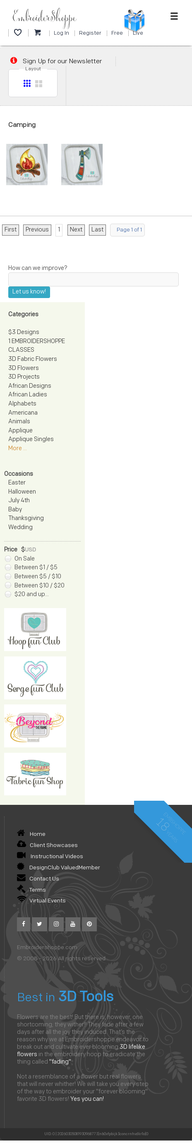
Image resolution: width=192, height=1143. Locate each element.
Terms (31, 890)
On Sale (20, 559)
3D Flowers (23, 368)
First (11, 230)
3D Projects (24, 377)
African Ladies (27, 395)
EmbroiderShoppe (44, 18)
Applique (20, 431)
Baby (15, 510)
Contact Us (38, 879)
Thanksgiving (26, 518)
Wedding (20, 528)
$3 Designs (23, 332)
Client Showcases (47, 845)
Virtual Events (41, 901)
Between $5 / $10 (33, 577)
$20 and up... (27, 595)
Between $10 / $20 (35, 586)
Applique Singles (31, 440)
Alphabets (22, 404)
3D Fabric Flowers (32, 359)
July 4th (19, 501)
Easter (17, 483)
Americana (23, 413)
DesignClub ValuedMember (58, 868)
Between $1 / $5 (31, 568)
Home (31, 834)
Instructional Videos (50, 856)
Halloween (22, 492)
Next (76, 230)
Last (97, 230)
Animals (19, 422)
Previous (37, 230)
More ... (17, 449)
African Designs (29, 386)
